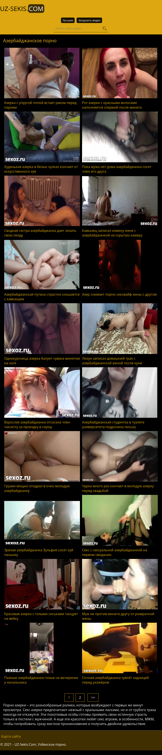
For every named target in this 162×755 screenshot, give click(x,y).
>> (93, 697)
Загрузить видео (89, 20)
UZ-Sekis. (22, 8)
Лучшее (68, 20)
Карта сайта (11, 736)
